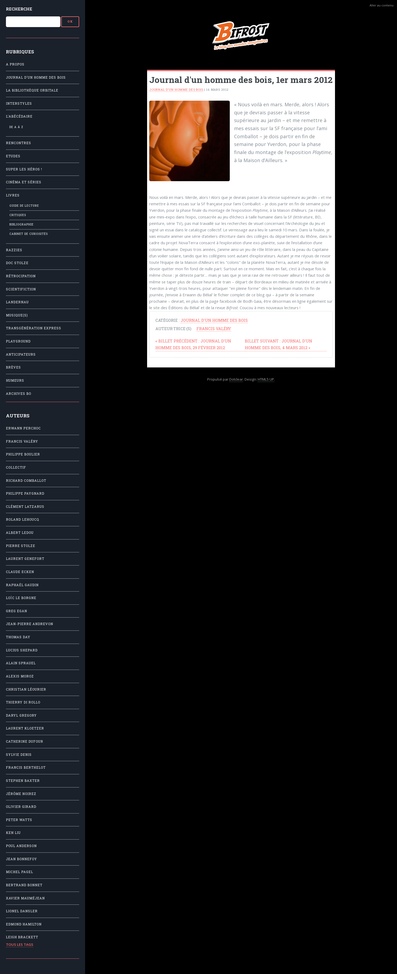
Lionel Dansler (22, 911)
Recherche (19, 9)
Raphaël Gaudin (22, 585)
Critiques (17, 215)
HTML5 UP (266, 379)
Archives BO (18, 394)
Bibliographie (21, 224)
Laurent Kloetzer (25, 728)
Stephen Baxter (23, 781)
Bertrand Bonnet (24, 885)
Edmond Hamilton (24, 924)
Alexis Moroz (20, 676)
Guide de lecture (24, 205)
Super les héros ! (24, 169)
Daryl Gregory (21, 715)
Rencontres (18, 143)
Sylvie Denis (19, 755)
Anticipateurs (21, 354)
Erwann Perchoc (23, 428)
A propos (15, 64)
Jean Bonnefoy (21, 859)
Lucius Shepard (22, 650)
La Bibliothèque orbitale (32, 90)
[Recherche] (33, 21)
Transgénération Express (33, 328)
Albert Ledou (20, 533)
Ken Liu (13, 833)
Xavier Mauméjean (25, 898)
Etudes (13, 156)
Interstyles (19, 103)
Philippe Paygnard (25, 493)
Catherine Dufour (24, 741)
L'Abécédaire (19, 116)
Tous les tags (19, 944)
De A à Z (16, 127)
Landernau (17, 302)
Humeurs (15, 380)
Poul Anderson (21, 846)
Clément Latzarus (25, 507)
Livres (13, 195)
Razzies (14, 250)
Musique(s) (17, 315)
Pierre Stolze (20, 546)
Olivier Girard (21, 807)
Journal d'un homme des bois (36, 77)
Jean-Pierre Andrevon (29, 624)
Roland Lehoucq (22, 519)
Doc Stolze (17, 263)
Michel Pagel (19, 872)
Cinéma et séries (23, 182)
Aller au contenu (382, 5)
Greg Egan (16, 611)
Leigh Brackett (22, 937)
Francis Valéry (22, 441)
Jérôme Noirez (21, 794)
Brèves (13, 367)
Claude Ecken (20, 572)
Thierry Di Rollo (23, 702)
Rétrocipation (21, 276)
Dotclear (236, 379)
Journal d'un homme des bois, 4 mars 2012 (278, 344)
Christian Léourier (26, 689)
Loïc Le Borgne (21, 598)
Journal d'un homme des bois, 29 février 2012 (193, 344)
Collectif (16, 467)
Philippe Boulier (23, 454)
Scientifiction (21, 289)
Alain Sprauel (21, 663)
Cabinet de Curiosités (28, 234)
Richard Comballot (26, 481)
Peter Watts (19, 820)
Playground (18, 341)
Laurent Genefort (25, 559)
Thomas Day (18, 637)
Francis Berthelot (26, 767)
